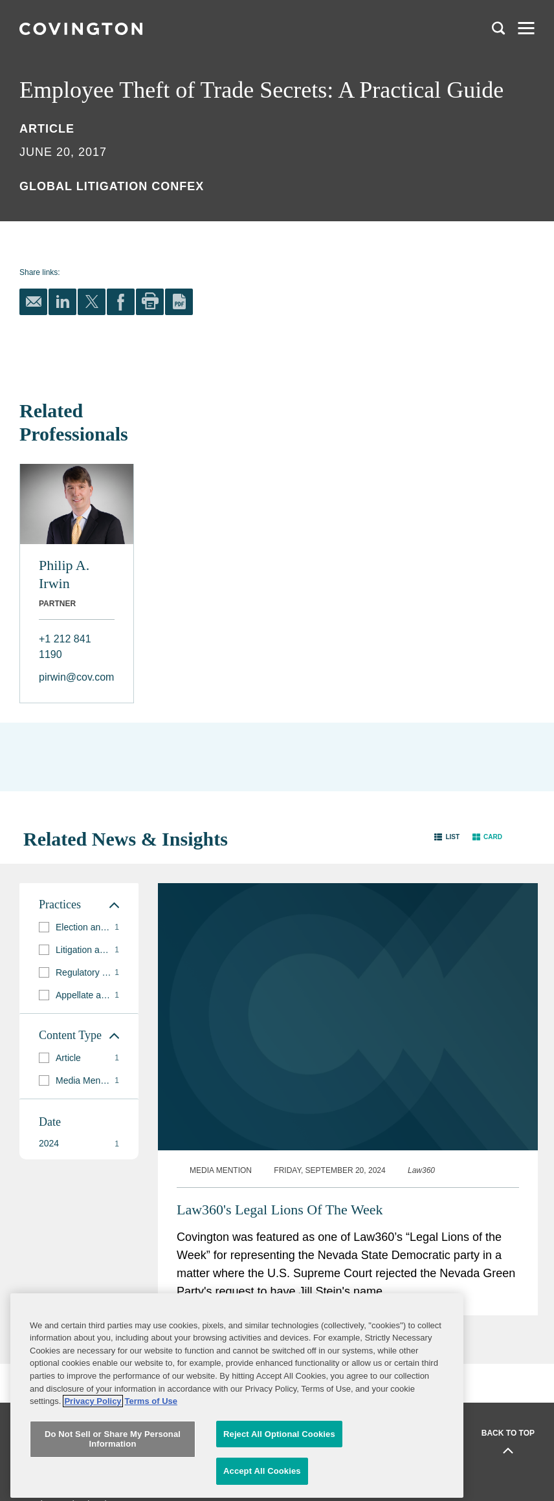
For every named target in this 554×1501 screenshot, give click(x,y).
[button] (447, 836)
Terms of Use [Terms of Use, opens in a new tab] (151, 1458)
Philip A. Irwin (64, 574)
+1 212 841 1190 (65, 646)
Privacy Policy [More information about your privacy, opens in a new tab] (92, 1458)
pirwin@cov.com (76, 677)
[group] (79, 927)
